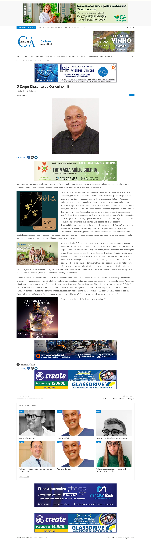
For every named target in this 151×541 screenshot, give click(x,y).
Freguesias (61, 56)
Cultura (39, 56)
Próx (27, 476)
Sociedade (72, 56)
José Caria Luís (25, 364)
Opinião (82, 56)
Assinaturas (58, 27)
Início (19, 56)
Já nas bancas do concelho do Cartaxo (30, 399)
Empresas (93, 56)
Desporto (49, 56)
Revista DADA (105, 56)
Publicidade (50, 27)
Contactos (67, 27)
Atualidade (27, 56)
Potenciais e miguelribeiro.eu (126, 538)
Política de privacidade (78, 27)
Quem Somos (42, 27)
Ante (21, 476)
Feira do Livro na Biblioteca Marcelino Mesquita (117, 399)
